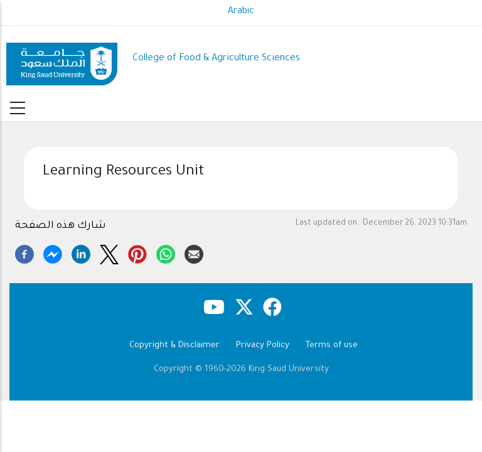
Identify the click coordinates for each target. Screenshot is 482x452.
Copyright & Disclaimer (174, 345)
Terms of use (332, 345)
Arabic (241, 12)
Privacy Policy (262, 345)
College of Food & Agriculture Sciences (216, 58)
